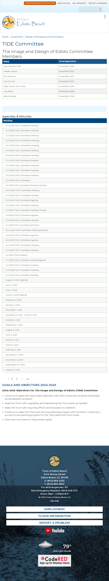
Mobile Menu (105, 16)
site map (54, 501)
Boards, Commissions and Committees (44, 37)
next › (22, 379)
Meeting (7, 120)
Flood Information (54, 516)
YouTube (54, 530)
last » (27, 379)
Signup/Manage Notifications (40, 3)
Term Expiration (67, 61)
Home (5, 37)
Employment (54, 509)
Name (6, 61)
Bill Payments (79, 3)
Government (17, 37)
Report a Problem (98, 3)
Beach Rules (64, 3)
